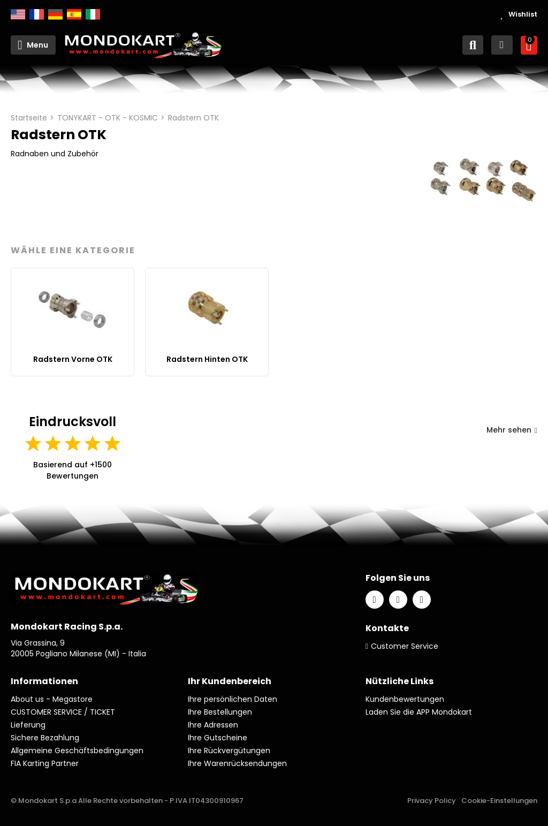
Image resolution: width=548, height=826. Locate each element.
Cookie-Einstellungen (499, 800)
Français (36, 14)
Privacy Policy (431, 800)
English (18, 14)
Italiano (93, 14)
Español (74, 14)
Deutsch (55, 14)
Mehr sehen (511, 430)
